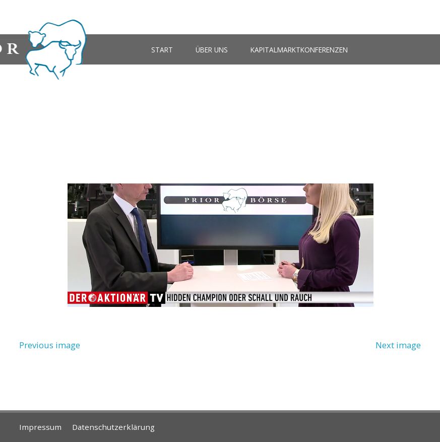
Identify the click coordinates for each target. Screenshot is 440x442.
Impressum (40, 427)
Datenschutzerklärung (113, 427)
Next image (398, 345)
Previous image (49, 345)
